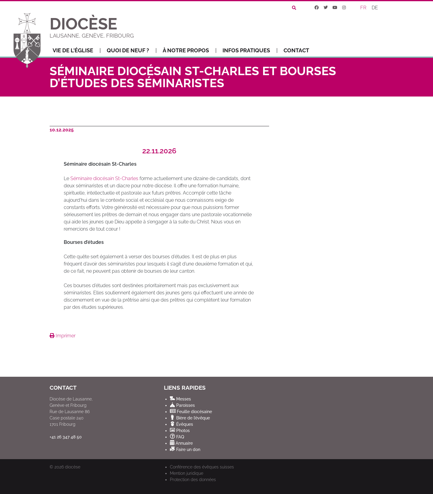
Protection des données (193, 479)
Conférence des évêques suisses (202, 467)
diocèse (72, 467)
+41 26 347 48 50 (66, 436)
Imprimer (62, 336)
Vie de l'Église (77, 50)
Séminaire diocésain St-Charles (104, 178)
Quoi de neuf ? (132, 50)
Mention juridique (186, 473)
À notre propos (189, 50)
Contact (296, 50)
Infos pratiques (250, 50)
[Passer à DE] (375, 8)
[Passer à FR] (363, 8)
